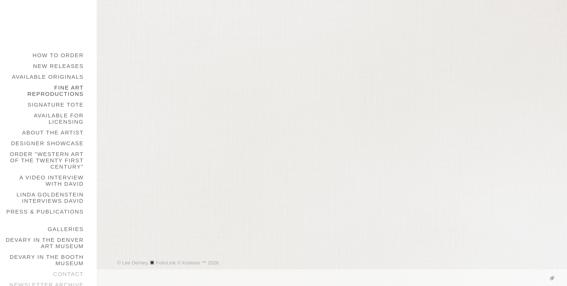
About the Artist (53, 132)
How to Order (58, 55)
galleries (66, 229)
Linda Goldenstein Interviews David (50, 197)
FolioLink (165, 263)
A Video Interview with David (51, 180)
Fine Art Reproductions (56, 90)
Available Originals (48, 77)
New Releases (58, 66)
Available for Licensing (59, 118)
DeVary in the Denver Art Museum (45, 243)
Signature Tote (56, 104)
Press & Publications (45, 211)
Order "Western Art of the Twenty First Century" (47, 160)
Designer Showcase (47, 143)
